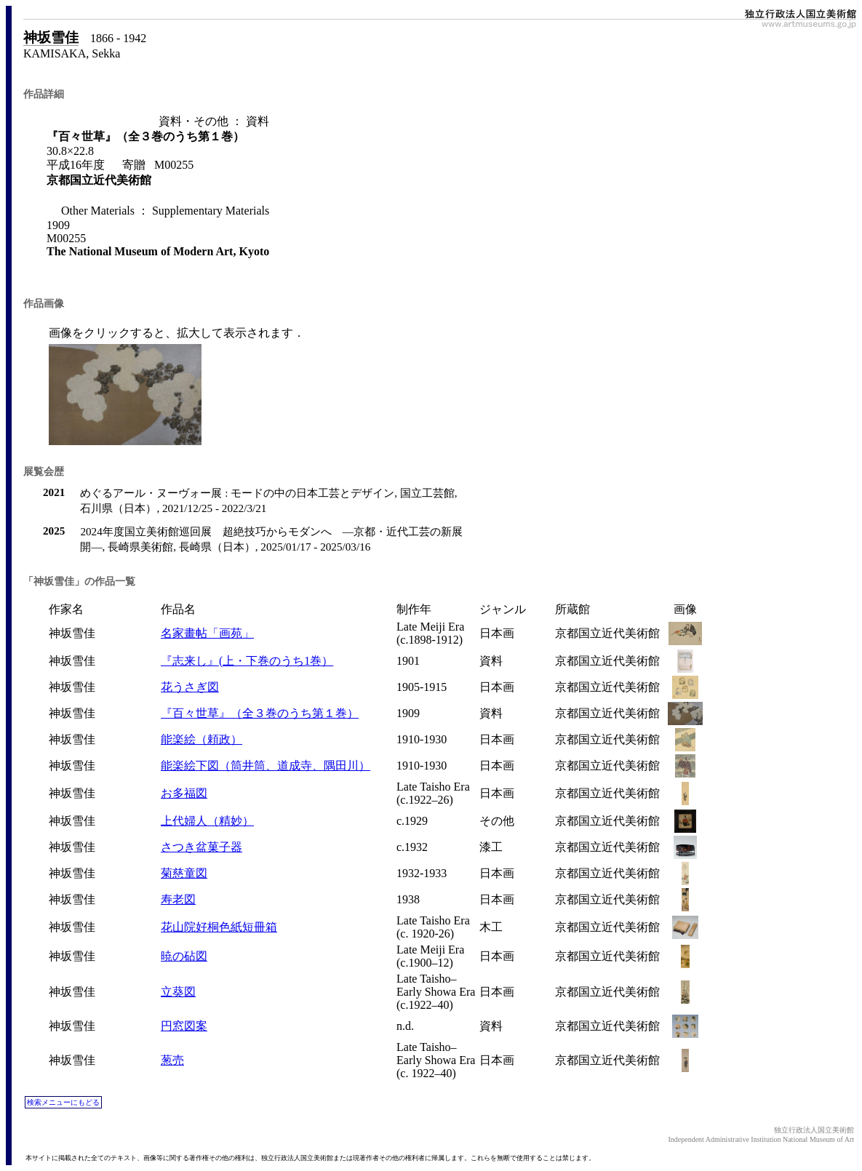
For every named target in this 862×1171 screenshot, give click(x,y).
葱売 (172, 1060)
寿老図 (178, 899)
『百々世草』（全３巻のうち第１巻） (260, 713)
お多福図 (184, 793)
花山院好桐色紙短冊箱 (219, 927)
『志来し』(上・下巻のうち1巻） (247, 661)
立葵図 (178, 992)
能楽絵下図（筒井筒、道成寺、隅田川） (265, 765)
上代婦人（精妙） (207, 821)
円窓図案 (184, 1026)
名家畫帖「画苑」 (207, 633)
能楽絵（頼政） (201, 739)
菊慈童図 (184, 873)
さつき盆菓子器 (201, 847)
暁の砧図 (184, 956)
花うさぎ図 (190, 687)
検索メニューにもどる (63, 1102)
